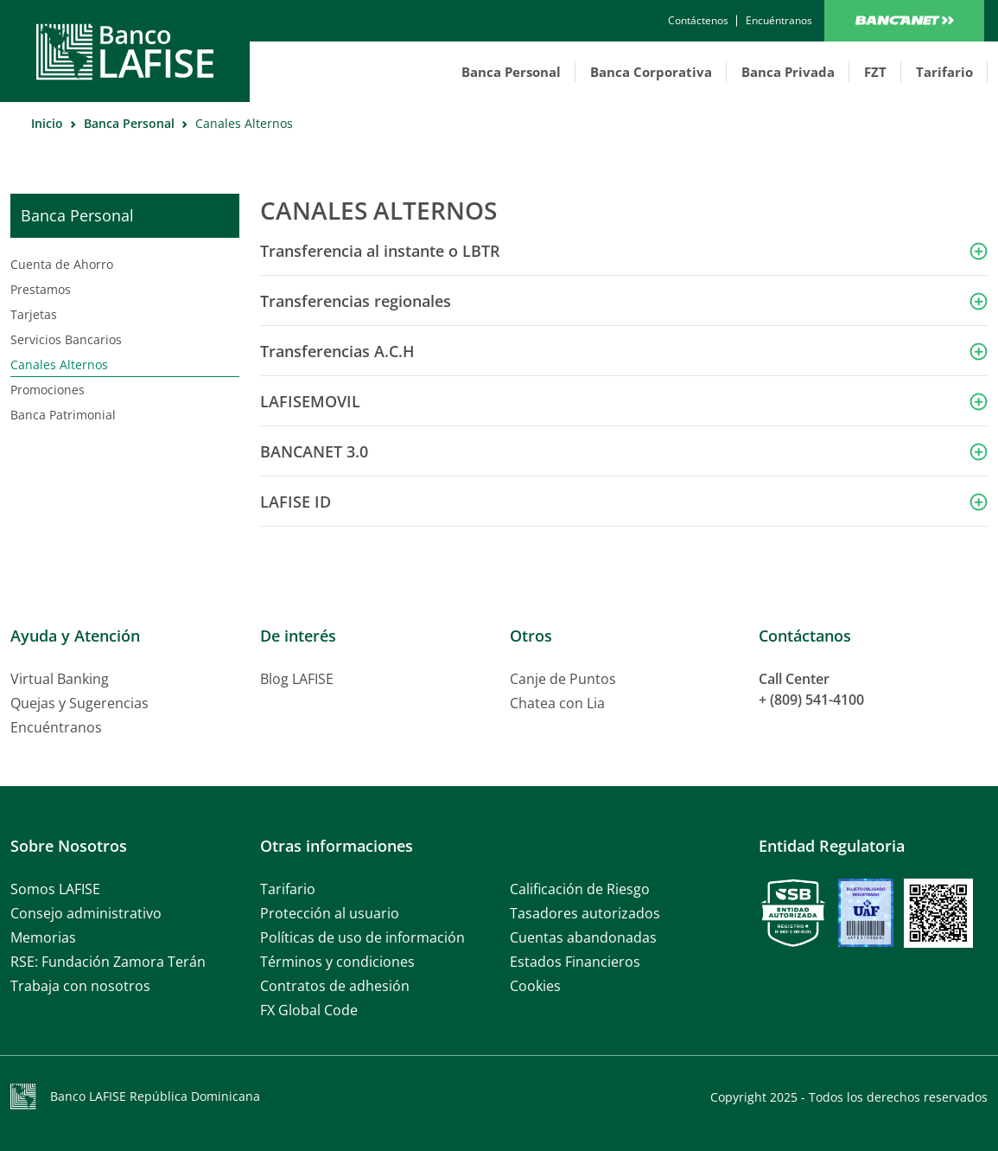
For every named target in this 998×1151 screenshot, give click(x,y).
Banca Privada (788, 71)
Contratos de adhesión (335, 985)
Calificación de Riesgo (580, 888)
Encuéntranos (56, 727)
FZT (875, 71)
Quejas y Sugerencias (79, 703)
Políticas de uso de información (362, 937)
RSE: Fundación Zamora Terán (108, 961)
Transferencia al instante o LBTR (380, 250)
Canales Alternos (59, 364)
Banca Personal (511, 71)
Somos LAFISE (55, 888)
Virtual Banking (59, 678)
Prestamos (40, 289)
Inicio (47, 123)
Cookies (535, 985)
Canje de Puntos (563, 678)
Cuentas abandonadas (583, 937)
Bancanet (904, 21)
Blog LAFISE (297, 678)
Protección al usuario (329, 913)
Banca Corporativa (651, 71)
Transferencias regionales (355, 301)
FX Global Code (309, 1010)
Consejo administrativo (86, 913)
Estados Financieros (575, 961)
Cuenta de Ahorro (61, 264)
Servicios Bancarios (66, 339)
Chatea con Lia (557, 703)
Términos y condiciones (337, 961)
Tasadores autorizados (585, 913)
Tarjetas (33, 314)
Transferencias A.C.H (337, 351)
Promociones (47, 389)
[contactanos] (698, 21)
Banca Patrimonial (63, 414)
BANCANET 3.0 (314, 451)
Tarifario (944, 71)
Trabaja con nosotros (80, 985)
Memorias (43, 937)
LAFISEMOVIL (310, 401)
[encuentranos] (779, 21)
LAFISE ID (295, 501)
